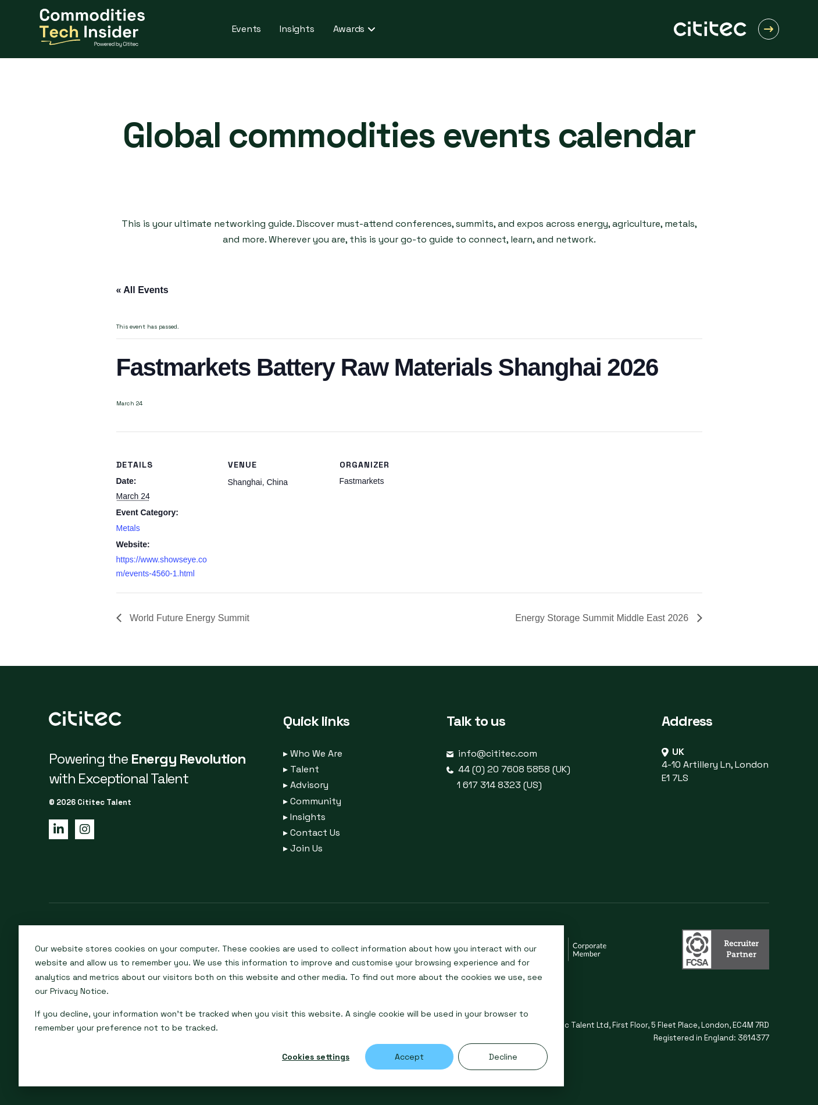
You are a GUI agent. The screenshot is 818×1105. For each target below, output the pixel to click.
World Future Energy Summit (188, 618)
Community (312, 801)
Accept (409, 1056)
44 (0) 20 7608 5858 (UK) (514, 769)
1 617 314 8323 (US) (499, 785)
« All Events (142, 290)
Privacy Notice (78, 991)
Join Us (303, 848)
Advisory (305, 785)
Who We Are (312, 753)
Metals (128, 528)
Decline (503, 1056)
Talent (301, 769)
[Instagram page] (82, 828)
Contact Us (311, 832)
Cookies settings (315, 1056)
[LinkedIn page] (57, 828)
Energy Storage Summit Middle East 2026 (603, 618)
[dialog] (291, 1005)
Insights (304, 817)
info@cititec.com (497, 753)
